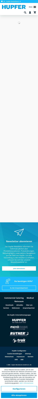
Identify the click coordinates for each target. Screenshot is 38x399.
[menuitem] (11, 1)
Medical (30, 298)
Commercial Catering (14, 298)
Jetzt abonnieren (19, 268)
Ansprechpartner (29, 308)
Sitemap (28, 354)
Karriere (6, 308)
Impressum (21, 357)
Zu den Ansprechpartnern (19, 288)
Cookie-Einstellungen (14, 354)
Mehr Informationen (26, 383)
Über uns (29, 305)
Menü (32, 7)
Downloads (9, 305)
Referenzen (16, 308)
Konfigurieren (19, 389)
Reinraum (19, 301)
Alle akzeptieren (19, 395)
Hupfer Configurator (19, 351)
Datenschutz (9, 357)
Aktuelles (19, 305)
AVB (16, 359)
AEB (22, 359)
